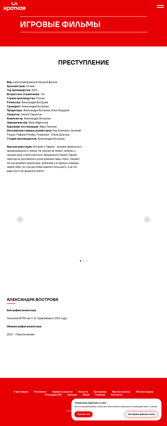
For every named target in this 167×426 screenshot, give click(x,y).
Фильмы (72, 394)
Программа (99, 391)
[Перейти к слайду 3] (86, 261)
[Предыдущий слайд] (20, 219)
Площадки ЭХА (53, 394)
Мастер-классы (121, 391)
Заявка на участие (62, 391)
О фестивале (21, 391)
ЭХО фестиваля (144, 391)
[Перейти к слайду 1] (80, 261)
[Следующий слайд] (147, 219)
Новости (83, 391)
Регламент (40, 391)
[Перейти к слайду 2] (83, 261)
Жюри (86, 394)
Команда (100, 394)
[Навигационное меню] (160, 6)
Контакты (116, 394)
